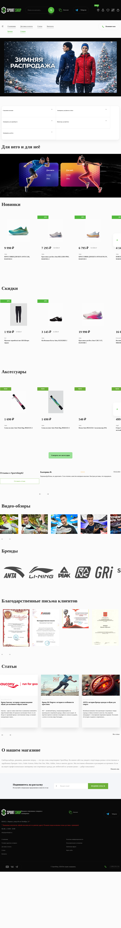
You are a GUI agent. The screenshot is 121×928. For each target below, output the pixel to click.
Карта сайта (70, 906)
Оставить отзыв (17, 522)
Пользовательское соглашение (75, 899)
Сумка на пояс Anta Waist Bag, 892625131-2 (18, 466)
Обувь (48, 176)
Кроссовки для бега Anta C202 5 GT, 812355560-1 (91, 366)
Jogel (117, 463)
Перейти (16, 83)
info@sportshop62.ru (8, 889)
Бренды (10, 31)
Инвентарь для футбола (104, 114)
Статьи (39, 26)
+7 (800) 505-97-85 (113, 922)
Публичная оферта (72, 903)
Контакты (50, 26)
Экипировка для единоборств (75, 114)
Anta (5, 263)
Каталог (63, 10)
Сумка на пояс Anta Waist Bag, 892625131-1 (55, 466)
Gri (5, 362)
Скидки (22, 31)
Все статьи (116, 793)
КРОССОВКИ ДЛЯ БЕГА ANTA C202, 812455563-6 (17, 268)
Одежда (48, 172)
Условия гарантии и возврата (11, 899)
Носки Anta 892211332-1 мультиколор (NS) (93, 466)
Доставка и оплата (26, 26)
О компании (12, 26)
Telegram (79, 10)
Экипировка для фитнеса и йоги (45, 114)
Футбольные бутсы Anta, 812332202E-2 (54, 364)
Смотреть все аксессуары (60, 496)
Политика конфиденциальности (76, 896)
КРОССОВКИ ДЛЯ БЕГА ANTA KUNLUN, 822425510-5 (93, 268)
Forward (118, 362)
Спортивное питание (16, 114)
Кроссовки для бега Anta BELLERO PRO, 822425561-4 (55, 268)
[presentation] (117, 245)
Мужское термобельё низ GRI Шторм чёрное (16, 366)
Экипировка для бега (16, 129)
